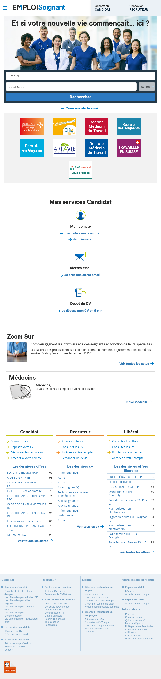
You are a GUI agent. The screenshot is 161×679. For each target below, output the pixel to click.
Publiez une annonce (56, 603)
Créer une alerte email (82, 108)
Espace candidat (134, 587)
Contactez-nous (133, 617)
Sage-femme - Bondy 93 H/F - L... (128, 501)
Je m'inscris (82, 239)
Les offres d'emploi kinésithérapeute (14, 614)
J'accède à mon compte (82, 233)
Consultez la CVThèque (57, 606)
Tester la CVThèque (55, 591)
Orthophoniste (16, 534)
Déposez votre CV (22, 447)
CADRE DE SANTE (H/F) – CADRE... (23, 484)
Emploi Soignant (39, 8)
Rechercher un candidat (58, 587)
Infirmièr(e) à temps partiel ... (26, 521)
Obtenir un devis (53, 615)
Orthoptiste (65, 515)
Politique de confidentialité (139, 626)
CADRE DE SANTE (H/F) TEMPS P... (26, 506)
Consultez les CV (72, 447)
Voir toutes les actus (134, 364)
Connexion (102, 8)
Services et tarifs (72, 441)
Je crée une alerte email (82, 275)
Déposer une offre (94, 619)
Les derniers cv (80, 466)
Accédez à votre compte (26, 458)
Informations (131, 609)
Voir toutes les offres (33, 541)
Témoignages (52, 622)
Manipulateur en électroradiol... (120, 510)
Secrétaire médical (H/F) (22, 472)
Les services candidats (17, 627)
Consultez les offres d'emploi (100, 600)
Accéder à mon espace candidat (102, 606)
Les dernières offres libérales (131, 468)
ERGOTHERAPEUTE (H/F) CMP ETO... (26, 497)
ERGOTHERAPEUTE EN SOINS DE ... (26, 514)
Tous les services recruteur (60, 599)
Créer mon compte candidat (99, 603)
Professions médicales (17, 639)
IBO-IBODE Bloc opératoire (24, 491)
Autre (61, 477)
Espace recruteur (134, 599)
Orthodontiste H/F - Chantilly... (121, 493)
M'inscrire (130, 591)
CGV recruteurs (133, 635)
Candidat (29, 432)
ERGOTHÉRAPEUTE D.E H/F (126, 477)
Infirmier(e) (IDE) (68, 472)
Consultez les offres (24, 441)
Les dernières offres (29, 466)
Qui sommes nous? (135, 620)
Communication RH (55, 612)
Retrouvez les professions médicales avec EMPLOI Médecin (17, 646)
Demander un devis (74, 458)
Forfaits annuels (53, 609)
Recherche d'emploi (15, 587)
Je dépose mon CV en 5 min (82, 311)
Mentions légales (134, 623)
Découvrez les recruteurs (27, 452)
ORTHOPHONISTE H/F (123, 482)
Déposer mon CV (13, 631)
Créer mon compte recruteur (100, 625)
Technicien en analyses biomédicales (73, 494)
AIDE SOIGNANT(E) (19, 477)
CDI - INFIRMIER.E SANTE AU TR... (25, 527)
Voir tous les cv (88, 527)
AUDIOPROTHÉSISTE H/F (124, 487)
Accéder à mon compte (137, 594)
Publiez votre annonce (127, 452)
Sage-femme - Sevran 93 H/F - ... (128, 544)
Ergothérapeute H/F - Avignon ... (128, 518)
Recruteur (80, 432)
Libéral (131, 432)
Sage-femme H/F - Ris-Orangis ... (123, 535)
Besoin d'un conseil (55, 619)
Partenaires (51, 625)
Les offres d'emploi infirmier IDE (21, 597)
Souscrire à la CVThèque (58, 594)
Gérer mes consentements (139, 638)
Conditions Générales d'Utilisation (136, 631)
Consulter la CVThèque (97, 622)
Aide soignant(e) (68, 487)
